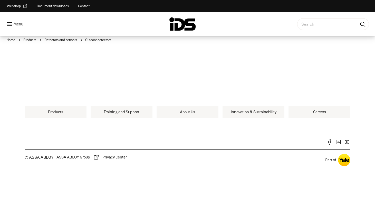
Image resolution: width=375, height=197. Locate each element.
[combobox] (333, 24)
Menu (18, 24)
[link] (17, 6)
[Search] (363, 24)
